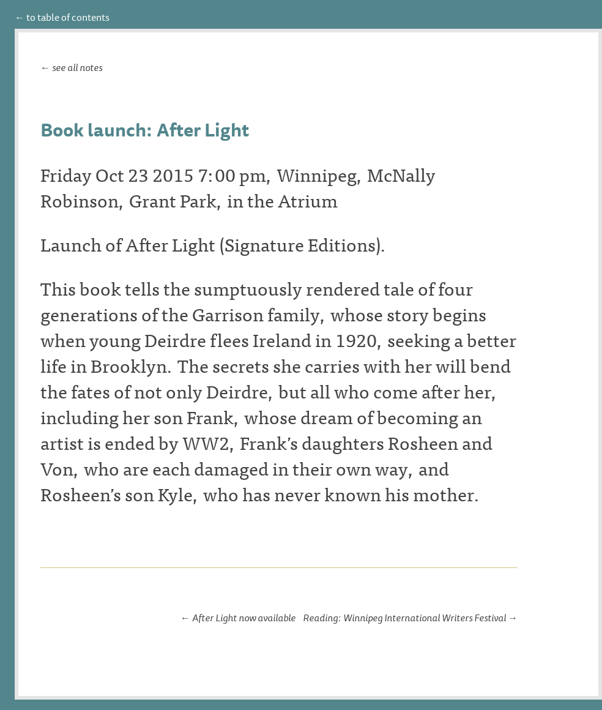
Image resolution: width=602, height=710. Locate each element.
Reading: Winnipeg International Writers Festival (404, 618)
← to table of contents (62, 17)
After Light (170, 243)
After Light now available (243, 618)
